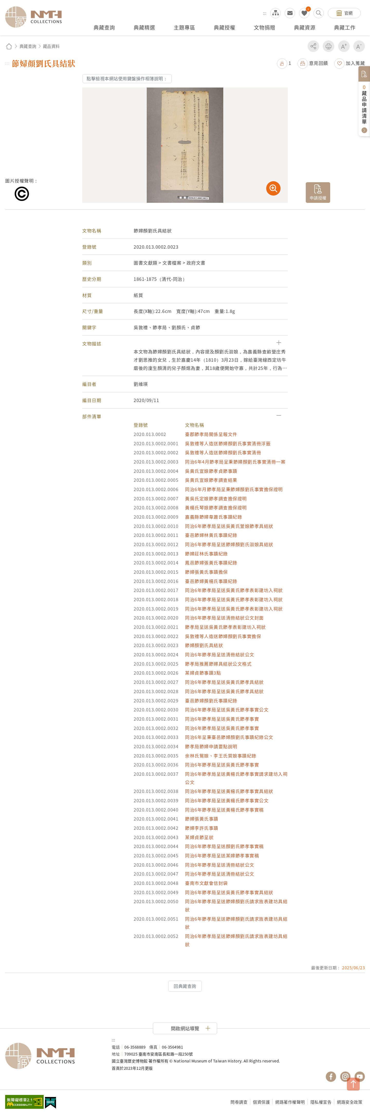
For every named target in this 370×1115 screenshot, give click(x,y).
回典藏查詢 (185, 986)
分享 (313, 46)
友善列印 (328, 46)
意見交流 (290, 13)
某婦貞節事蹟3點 (203, 672)
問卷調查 (238, 1102)
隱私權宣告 (321, 1102)
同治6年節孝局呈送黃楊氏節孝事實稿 (224, 809)
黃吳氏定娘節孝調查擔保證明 (216, 498)
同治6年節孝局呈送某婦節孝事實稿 (222, 855)
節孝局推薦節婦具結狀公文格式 (218, 663)
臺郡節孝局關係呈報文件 (211, 434)
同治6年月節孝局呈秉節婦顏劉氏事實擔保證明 (234, 489)
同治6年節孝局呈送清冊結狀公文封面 (224, 617)
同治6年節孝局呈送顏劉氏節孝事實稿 (224, 846)
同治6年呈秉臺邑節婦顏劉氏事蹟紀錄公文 (229, 737)
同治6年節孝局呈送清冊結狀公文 (219, 654)
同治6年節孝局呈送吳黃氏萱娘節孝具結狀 (229, 526)
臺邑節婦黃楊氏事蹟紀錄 (211, 581)
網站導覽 (275, 13)
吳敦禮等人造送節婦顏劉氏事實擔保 (223, 636)
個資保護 (261, 1102)
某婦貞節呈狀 (199, 837)
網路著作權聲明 (290, 1102)
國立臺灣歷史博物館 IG (345, 1077)
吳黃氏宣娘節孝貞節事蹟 (211, 471)
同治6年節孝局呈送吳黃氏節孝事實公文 (227, 709)
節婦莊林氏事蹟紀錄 (206, 553)
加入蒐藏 (355, 63)
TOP (353, 1084)
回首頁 (9, 46)
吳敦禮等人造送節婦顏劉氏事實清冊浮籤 (228, 443)
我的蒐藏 (304, 13)
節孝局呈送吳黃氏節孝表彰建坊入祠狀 (225, 627)
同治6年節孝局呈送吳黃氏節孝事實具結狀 (229, 892)
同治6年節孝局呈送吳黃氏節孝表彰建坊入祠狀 (234, 590)
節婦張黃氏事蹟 (201, 818)
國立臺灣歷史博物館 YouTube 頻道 (360, 1077)
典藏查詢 (28, 46)
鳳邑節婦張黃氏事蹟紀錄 (211, 562)
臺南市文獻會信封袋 (206, 883)
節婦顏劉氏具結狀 (204, 645)
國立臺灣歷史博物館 (53, 1056)
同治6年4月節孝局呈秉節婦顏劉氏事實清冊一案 (235, 461)
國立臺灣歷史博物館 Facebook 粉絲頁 (331, 1077)
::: (264, 13)
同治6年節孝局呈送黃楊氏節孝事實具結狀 (229, 791)
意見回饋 (318, 63)
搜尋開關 (318, 13)
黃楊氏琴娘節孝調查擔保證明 (216, 507)
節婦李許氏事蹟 (201, 828)
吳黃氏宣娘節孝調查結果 (211, 480)
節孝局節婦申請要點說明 (211, 746)
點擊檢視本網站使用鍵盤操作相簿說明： (127, 78)
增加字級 (344, 46)
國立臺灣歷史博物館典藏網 (36, 17)
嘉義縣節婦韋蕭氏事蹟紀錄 (213, 516)
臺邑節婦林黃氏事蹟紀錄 (211, 535)
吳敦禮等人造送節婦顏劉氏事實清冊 (223, 452)
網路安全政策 (349, 1102)
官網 (348, 13)
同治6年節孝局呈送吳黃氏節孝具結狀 (224, 682)
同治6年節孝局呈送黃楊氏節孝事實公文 (227, 800)
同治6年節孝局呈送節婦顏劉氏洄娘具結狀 (229, 544)
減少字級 (359, 46)
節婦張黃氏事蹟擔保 (206, 572)
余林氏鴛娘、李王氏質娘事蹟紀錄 (220, 755)
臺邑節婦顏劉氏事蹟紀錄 (211, 700)
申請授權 (318, 198)
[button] (185, 343)
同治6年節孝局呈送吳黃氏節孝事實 (222, 719)
